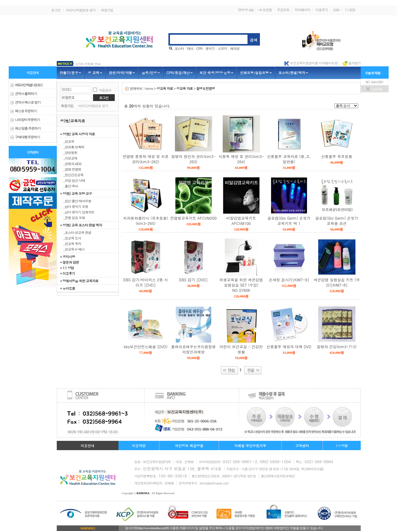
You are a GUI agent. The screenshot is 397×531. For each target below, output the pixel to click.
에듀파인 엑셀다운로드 (29, 85)
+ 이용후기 (67, 273)
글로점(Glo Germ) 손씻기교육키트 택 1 (288, 220)
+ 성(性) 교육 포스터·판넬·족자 (81, 225)
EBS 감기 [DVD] (193, 279)
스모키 (222, 48)
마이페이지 (302, 9)
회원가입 (107, 10)
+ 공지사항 (67, 256)
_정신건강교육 (71, 175)
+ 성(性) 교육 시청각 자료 (77, 134)
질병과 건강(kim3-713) (337, 346)
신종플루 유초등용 (336, 156)
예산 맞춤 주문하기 (28, 128)
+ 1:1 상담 (67, 268)
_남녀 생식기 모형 (74, 206)
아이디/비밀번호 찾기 (81, 10)
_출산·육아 (69, 186)
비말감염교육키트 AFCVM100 (241, 220)
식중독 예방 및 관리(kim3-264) (241, 159)
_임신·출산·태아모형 (75, 201)
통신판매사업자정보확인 (278, 476)
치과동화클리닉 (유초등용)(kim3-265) (145, 220)
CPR (199, 48)
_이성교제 (68, 158)
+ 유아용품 (67, 288)
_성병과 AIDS (71, 163)
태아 (190, 48)
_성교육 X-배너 (72, 249)
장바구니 (245, 9)
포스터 (179, 48)
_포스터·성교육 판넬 (75, 232)
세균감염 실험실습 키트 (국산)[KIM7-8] (337, 282)
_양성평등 (68, 152)
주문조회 (283, 9)
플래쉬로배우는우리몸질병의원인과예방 (193, 349)
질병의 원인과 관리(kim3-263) (193, 159)
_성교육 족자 (70, 243)
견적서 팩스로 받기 (28, 102)
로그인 (55, 10)
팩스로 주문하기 (26, 111)
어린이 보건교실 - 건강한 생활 (241, 349)
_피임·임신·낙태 (72, 180)
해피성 (234, 48)
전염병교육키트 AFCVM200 (193, 218)
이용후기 (321, 9)
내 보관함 (265, 9)
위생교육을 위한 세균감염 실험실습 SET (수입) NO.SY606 (241, 285)
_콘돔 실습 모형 (72, 217)
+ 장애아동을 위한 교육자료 (79, 281)
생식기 (210, 48)
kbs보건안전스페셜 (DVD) (145, 346)
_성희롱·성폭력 (72, 147)
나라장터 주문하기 (27, 119)
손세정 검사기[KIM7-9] (289, 279)
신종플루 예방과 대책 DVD (288, 346)
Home (149, 88)
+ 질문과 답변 (69, 262)
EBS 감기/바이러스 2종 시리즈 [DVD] (145, 282)
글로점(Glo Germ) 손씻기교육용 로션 (336, 220)
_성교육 (67, 141)
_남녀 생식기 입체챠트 (77, 212)
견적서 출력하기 (26, 93)
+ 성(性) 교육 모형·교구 (76, 193)
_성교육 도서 (70, 238)
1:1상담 (350, 9)
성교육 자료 (165, 88)
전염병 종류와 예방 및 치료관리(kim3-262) (145, 159)
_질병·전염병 (70, 169)
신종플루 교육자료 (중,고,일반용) (289, 159)
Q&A (336, 9)
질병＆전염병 (205, 88)
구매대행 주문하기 (27, 137)
